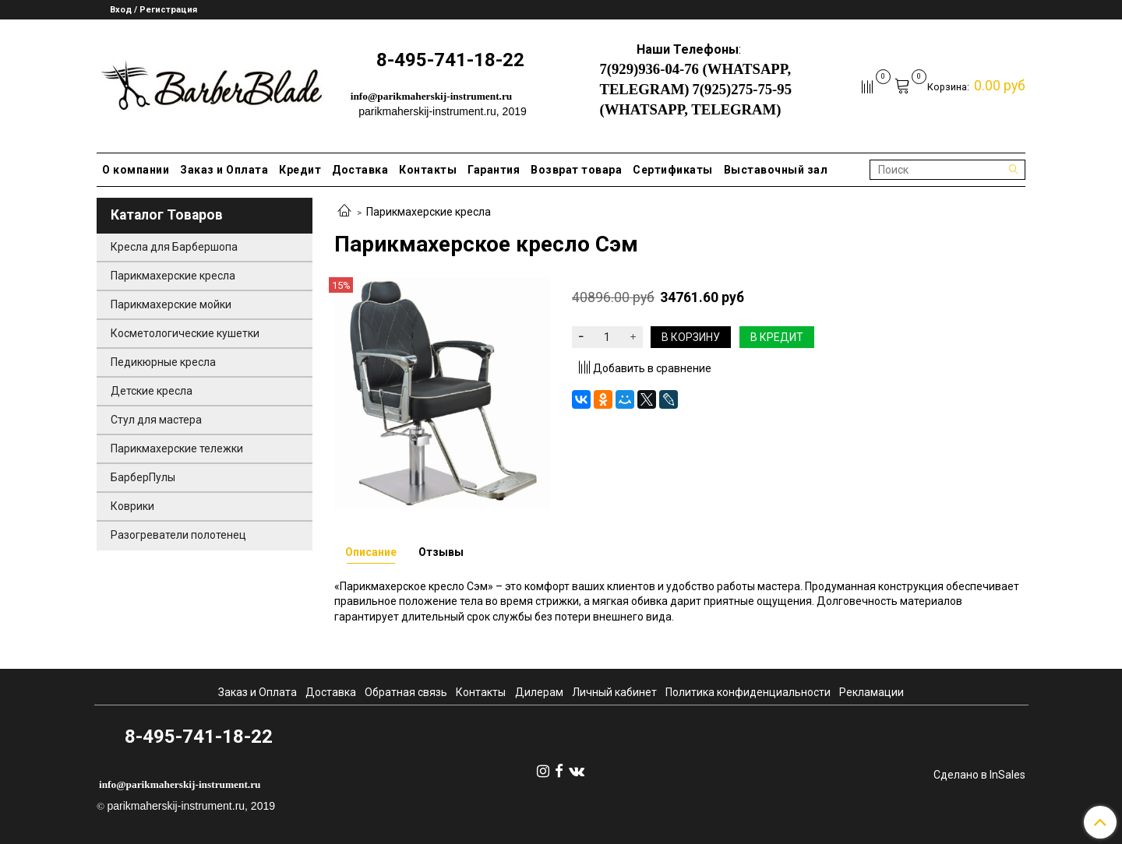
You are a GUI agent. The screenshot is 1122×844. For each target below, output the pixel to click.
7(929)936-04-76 (648, 69)
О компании (135, 170)
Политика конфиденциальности (748, 692)
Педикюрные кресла (163, 362)
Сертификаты (673, 170)
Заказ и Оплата (224, 170)
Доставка (360, 170)
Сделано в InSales (979, 774)
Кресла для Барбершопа (174, 247)
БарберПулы (143, 477)
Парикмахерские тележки (177, 448)
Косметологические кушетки (185, 333)
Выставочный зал (776, 170)
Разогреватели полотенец (178, 535)
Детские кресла (151, 391)
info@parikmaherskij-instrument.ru (432, 96)
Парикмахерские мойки (171, 304)
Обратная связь (406, 692)
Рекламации (871, 692)
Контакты (428, 170)
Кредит (300, 170)
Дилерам (539, 692)
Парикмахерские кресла (428, 212)
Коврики (132, 506)
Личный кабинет (614, 692)
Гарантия (494, 170)
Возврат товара (576, 170)
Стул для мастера (156, 419)
